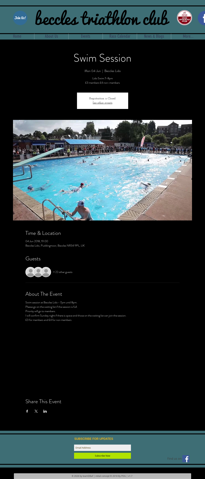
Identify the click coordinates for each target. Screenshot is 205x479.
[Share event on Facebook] (27, 411)
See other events (102, 102)
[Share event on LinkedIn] (45, 411)
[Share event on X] (36, 411)
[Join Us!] (20, 18)
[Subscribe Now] (102, 456)
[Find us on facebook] (185, 458)
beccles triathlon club (101, 17)
